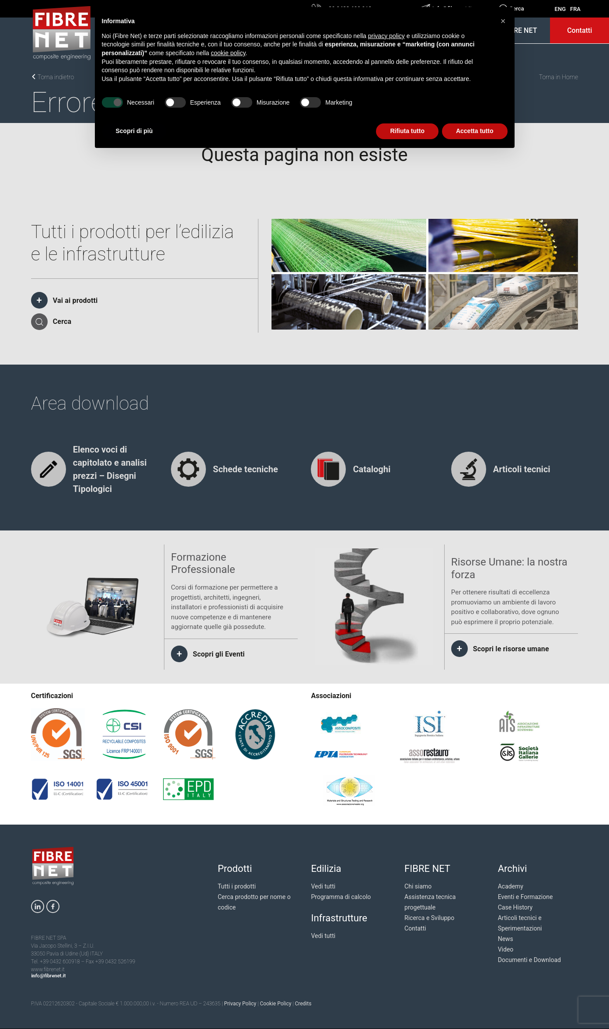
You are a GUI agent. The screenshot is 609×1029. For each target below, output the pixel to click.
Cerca (62, 321)
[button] (503, 21)
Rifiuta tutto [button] (407, 130)
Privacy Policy (240, 1004)
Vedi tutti (323, 886)
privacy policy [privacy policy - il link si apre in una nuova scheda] (386, 35)
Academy (510, 886)
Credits (303, 1004)
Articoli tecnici (521, 469)
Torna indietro (52, 77)
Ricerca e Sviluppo (429, 917)
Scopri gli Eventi (219, 654)
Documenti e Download (529, 959)
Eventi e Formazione (525, 896)
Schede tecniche (245, 469)
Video (506, 949)
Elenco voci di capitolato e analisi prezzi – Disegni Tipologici (110, 469)
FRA (575, 9)
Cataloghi (371, 469)
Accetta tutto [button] (475, 130)
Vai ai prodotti (75, 300)
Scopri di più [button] (134, 130)
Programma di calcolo (341, 896)
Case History (515, 907)
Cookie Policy (275, 1004)
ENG (560, 9)
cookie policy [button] (228, 52)
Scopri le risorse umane (511, 649)
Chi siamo (418, 886)
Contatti (579, 30)
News (505, 938)
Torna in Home (558, 77)
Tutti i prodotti (237, 886)
